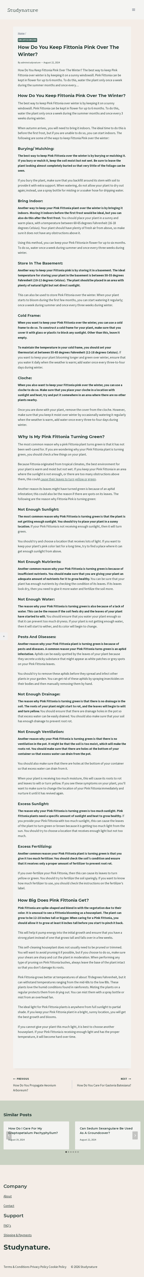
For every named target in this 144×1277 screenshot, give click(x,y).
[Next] (135, 1135)
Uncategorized (27, 40)
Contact (9, 1206)
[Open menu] (133, 9)
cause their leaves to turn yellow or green (68, 479)
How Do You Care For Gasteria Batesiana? (103, 1081)
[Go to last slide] (9, 1135)
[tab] (66, 1152)
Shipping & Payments (18, 1235)
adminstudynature (31, 62)
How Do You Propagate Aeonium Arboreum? (41, 1084)
